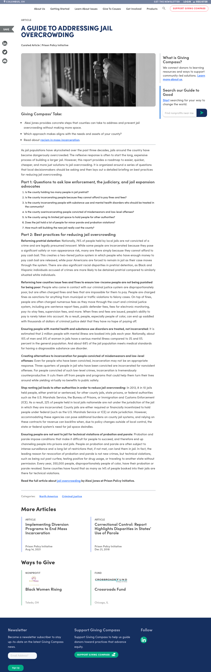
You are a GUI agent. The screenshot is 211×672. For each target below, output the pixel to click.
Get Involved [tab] (133, 8)
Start (166, 100)
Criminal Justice (72, 496)
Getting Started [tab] (59, 8)
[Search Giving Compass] (164, 9)
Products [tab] (152, 8)
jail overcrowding (69, 480)
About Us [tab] (39, 8)
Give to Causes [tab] (112, 8)
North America (48, 496)
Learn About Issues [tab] (86, 8)
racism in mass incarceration (59, 140)
